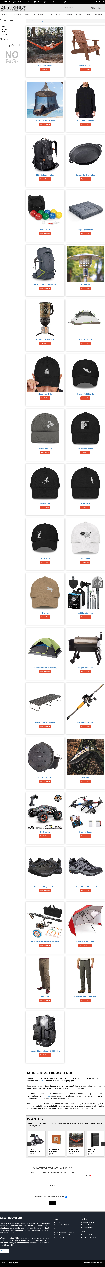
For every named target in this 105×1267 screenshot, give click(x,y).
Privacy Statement (90, 1235)
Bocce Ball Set (45, 230)
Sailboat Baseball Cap (45, 394)
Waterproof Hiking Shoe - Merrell (85, 887)
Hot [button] (14, 2)
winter (41, 1081)
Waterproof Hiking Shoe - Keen (45, 887)
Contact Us (60, 1237)
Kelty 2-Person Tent (85, 339)
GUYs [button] (5, 15)
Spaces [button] (79, 15)
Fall (3, 26)
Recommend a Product (65, 1232)
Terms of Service (89, 1237)
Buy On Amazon (85, 69)
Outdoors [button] (17, 15)
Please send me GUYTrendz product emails (49, 1197)
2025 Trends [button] (5, 2)
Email (88, 1176)
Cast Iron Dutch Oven (44, 777)
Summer (4, 32)
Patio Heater (85, 284)
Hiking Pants (45, 996)
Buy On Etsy (45, 398)
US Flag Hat (85, 558)
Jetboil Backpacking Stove (45, 339)
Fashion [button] (59, 15)
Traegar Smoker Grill (85, 668)
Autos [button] (69, 15)
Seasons (34, 21)
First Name (16, 1176)
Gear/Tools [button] (38, 15)
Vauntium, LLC (13, 1263)
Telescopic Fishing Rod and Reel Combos (45, 941)
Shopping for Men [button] (24, 2)
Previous (29, 1144)
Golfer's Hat (85, 503)
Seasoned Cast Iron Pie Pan (85, 175)
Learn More (4, 1251)
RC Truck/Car (45, 832)
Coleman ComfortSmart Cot (45, 722)
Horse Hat (45, 613)
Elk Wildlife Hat (45, 558)
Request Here (88, 1227)
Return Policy (88, 1225)
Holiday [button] (47, 2)
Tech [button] (49, 15)
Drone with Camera (85, 832)
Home (29, 21)
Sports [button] (27, 15)
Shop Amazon (45, 69)
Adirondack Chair (85, 65)
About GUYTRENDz (63, 1225)
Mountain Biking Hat (45, 449)
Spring (4, 29)
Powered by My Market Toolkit (93, 1263)
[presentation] (52, 1190)
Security (52, 1185)
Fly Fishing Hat (45, 503)
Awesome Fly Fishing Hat (85, 394)
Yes (67, 1197)
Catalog (59, 1222)
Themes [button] (67, 2)
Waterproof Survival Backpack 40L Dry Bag (45, 1051)
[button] (96, 1)
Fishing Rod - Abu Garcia (85, 722)
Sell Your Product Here (64, 1235)
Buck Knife (85, 777)
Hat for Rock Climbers (85, 449)
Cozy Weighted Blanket (85, 230)
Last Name (52, 1176)
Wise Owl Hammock (45, 65)
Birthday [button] (37, 2)
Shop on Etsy (85, 398)
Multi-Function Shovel (85, 613)
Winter (4, 34)
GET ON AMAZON (85, 945)
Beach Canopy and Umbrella (85, 941)
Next (103, 1144)
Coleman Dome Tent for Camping (45, 668)
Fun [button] (88, 15)
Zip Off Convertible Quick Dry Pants (85, 996)
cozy (49, 1096)
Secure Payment (89, 1222)
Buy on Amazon (45, 343)
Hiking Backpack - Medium (45, 175)
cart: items (96, 8)
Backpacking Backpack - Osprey (45, 284)
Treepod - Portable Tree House (45, 120)
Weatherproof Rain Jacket (85, 120)
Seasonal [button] (57, 2)
